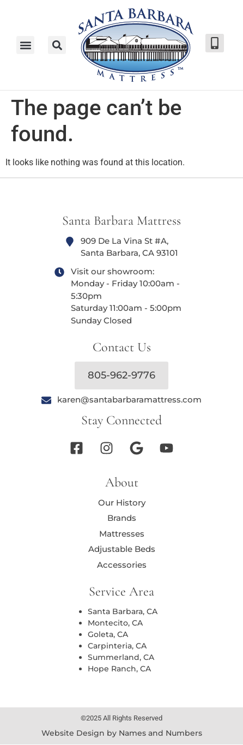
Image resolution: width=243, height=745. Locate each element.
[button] (57, 45)
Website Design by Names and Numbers (121, 733)
